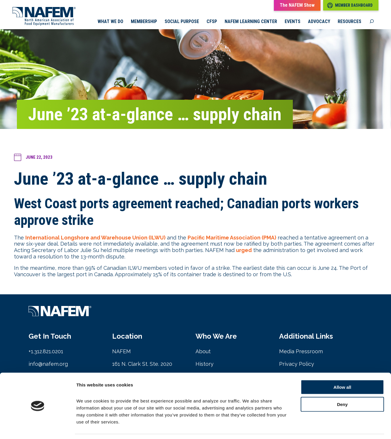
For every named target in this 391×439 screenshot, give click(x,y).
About (203, 352)
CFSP (212, 22)
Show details (305, 427)
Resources (349, 22)
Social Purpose (182, 22)
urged (244, 250)
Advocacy (319, 22)
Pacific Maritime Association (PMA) (232, 238)
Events (292, 22)
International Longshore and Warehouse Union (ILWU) (95, 238)
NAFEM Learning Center (251, 22)
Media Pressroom (301, 352)
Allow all (342, 369)
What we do (110, 22)
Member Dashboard (350, 5)
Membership (144, 22)
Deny (342, 386)
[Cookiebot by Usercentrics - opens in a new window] (37, 427)
